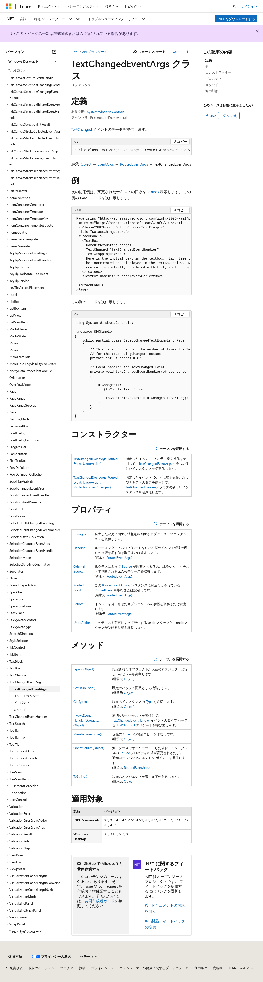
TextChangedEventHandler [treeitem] (28, 716)
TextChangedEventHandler (131, 720)
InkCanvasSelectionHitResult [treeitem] (29, 124)
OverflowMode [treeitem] (20, 384)
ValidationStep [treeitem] (19, 848)
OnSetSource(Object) (88, 748)
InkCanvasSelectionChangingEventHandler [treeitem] (34, 94)
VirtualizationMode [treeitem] (22, 896)
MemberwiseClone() (87, 734)
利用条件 (200, 968)
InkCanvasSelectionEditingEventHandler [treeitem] (34, 114)
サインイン (249, 6)
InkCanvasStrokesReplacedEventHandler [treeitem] (34, 181)
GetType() (80, 701)
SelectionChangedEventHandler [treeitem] (31, 550)
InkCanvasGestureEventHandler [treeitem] (31, 78)
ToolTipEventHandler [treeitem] (24, 758)
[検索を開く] (234, 6)
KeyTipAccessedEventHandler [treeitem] (30, 260)
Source (127, 566)
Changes (79, 534)
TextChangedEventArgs (155, 463)
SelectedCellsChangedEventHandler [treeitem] (34, 529)
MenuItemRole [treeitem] (19, 356)
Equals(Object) (83, 669)
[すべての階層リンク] (75, 51)
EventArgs (105, 164)
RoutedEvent (104, 590)
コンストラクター (218, 72)
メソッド (211, 85)
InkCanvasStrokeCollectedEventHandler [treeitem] (34, 141)
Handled (79, 547)
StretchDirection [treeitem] (21, 633)
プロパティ (213, 78)
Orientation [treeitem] (17, 377)
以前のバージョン (41, 968)
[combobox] (33, 61)
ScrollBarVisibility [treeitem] (21, 481)
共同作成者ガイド (100, 900)
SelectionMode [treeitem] (20, 557)
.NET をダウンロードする (236, 19)
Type (149, 701)
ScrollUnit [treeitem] (16, 509)
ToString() (80, 776)
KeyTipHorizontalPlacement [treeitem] (28, 273)
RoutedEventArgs (134, 164)
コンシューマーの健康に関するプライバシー (152, 968)
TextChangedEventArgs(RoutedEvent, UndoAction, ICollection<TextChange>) (95, 482)
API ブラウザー (93, 51)
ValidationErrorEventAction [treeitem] (28, 820)
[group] (131, 150)
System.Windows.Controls (105, 111)
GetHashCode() (84, 688)
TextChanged (81, 129)
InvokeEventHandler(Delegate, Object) (86, 720)
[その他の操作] (188, 51)
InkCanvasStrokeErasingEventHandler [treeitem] (34, 161)
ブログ (65, 968)
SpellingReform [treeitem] (20, 606)
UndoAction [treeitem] (18, 793)
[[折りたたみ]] (54, 51)
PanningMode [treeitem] (19, 419)
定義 (208, 60)
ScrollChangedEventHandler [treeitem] (29, 495)
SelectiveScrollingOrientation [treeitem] (30, 564)
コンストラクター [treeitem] (26, 695)
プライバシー (101, 968)
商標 (216, 968)
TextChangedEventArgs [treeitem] (30, 689)
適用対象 (211, 91)
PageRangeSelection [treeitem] (23, 405)
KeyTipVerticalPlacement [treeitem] (26, 287)
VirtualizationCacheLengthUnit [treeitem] (31, 889)
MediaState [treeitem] (17, 336)
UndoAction (82, 622)
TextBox (153, 191)
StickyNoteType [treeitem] (20, 627)
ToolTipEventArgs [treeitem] (21, 751)
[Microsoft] (9, 6)
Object (86, 164)
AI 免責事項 (14, 968)
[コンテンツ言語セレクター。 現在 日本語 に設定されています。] (15, 956)
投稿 (82, 968)
